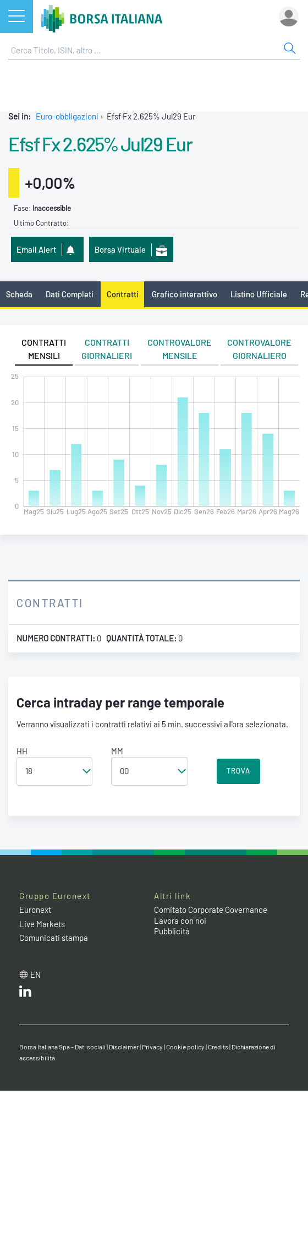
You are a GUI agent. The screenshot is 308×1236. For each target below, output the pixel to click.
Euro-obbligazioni (67, 116)
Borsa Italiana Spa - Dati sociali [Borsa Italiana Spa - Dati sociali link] (62, 1046)
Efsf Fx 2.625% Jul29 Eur (100, 143)
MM (117, 751)
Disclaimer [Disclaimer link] (124, 1046)
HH (22, 751)
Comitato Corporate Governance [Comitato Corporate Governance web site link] (210, 909)
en (35, 974)
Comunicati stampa (53, 938)
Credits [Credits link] (218, 1046)
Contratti (123, 294)
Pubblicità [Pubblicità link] (172, 931)
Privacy (152, 1046)
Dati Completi (70, 294)
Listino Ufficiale (258, 294)
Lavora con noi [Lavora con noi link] (180, 920)
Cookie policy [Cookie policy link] (185, 1046)
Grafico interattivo (184, 294)
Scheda (19, 294)
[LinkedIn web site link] (25, 994)
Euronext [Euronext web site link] (35, 909)
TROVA (238, 770)
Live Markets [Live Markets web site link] (42, 924)
